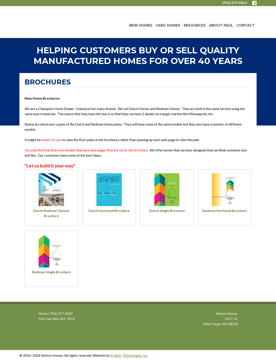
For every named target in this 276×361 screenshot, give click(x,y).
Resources (195, 25)
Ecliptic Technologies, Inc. (129, 355)
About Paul (221, 25)
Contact (246, 25)
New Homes (140, 25)
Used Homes (168, 25)
